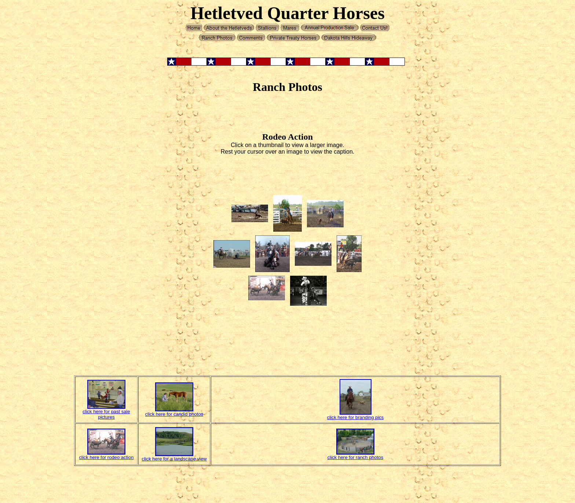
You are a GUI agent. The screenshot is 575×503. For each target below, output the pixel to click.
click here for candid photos (174, 414)
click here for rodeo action (106, 457)
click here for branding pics (355, 417)
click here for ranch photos (355, 457)
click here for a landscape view (174, 459)
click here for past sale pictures (106, 414)
